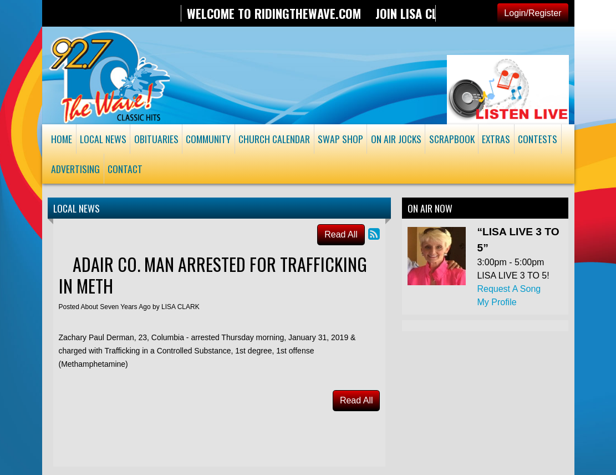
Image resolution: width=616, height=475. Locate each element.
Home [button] (61, 139)
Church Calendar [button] (274, 139)
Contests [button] (537, 139)
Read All (341, 234)
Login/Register (532, 13)
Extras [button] (496, 139)
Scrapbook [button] (452, 139)
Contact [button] (125, 168)
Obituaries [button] (156, 139)
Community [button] (208, 139)
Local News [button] (103, 139)
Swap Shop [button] (340, 139)
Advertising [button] (75, 168)
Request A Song (509, 289)
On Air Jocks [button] (396, 139)
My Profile (496, 302)
